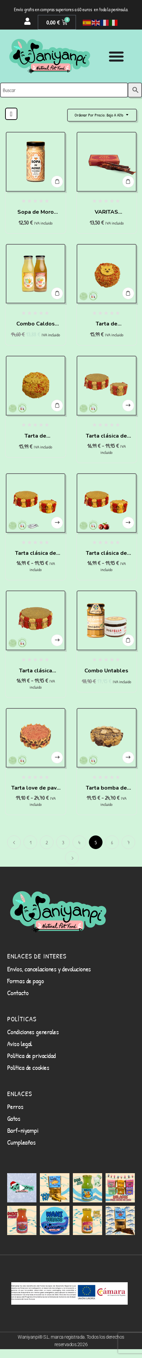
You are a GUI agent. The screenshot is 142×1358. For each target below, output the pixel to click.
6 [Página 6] (112, 842)
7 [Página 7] (128, 842)
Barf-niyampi (22, 1130)
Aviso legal (19, 1043)
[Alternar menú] (116, 56)
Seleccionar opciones (128, 405)
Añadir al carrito (57, 182)
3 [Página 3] (63, 842)
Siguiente (72, 858)
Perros (15, 1106)
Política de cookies (28, 1067)
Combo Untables (106, 670)
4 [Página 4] (79, 842)
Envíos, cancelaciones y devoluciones (49, 968)
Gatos (13, 1118)
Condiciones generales (33, 1031)
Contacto (17, 992)
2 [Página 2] (47, 842)
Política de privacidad (31, 1055)
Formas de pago (25, 980)
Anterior (14, 842)
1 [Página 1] (30, 842)
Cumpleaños (21, 1142)
